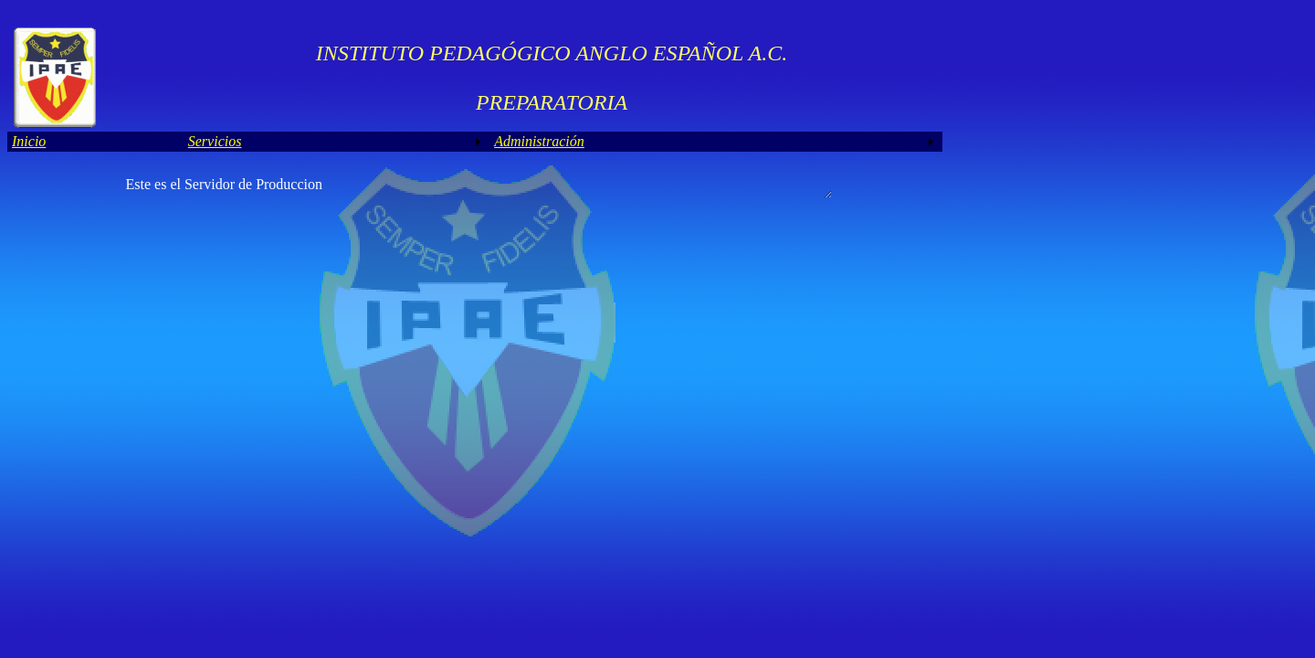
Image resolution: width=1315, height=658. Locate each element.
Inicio (29, 141)
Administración (539, 141)
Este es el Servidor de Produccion (478, 186)
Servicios (215, 141)
